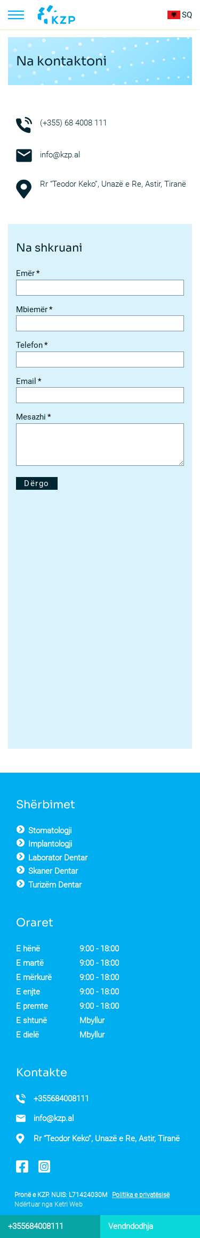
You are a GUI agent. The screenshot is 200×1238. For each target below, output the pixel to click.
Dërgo (37, 483)
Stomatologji (49, 830)
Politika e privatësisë (141, 1195)
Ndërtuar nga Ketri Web (48, 1204)
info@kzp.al (60, 155)
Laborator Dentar (57, 858)
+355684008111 (61, 1098)
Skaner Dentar (53, 871)
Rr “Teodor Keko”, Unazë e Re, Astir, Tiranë (107, 1138)
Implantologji (50, 844)
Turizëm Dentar (55, 885)
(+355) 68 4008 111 (73, 123)
